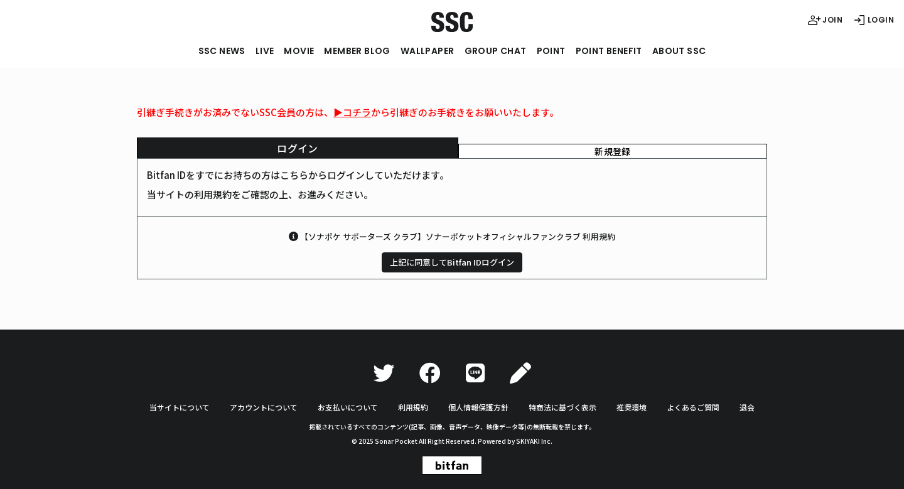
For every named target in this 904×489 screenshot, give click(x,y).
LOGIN (873, 20)
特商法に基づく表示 (562, 407)
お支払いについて (348, 407)
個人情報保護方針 (478, 407)
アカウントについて (264, 407)
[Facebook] (430, 373)
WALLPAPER (428, 51)
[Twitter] (383, 373)
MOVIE (299, 51)
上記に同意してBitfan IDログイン (452, 262)
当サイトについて (179, 407)
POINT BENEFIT (609, 51)
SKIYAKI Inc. (534, 441)
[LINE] (475, 373)
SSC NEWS (221, 51)
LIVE (265, 51)
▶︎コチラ (352, 112)
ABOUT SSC (679, 51)
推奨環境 (631, 407)
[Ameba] (520, 373)
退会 (747, 407)
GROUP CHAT (496, 51)
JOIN (824, 20)
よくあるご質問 (693, 407)
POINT (551, 51)
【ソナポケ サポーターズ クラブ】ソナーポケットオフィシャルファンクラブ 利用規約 (457, 236)
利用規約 (413, 407)
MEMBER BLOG (357, 51)
